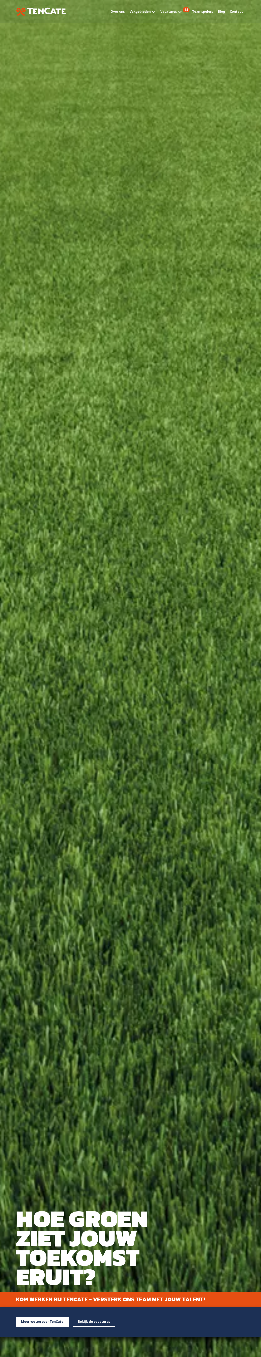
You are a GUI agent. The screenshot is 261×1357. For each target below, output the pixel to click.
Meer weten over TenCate (42, 1321)
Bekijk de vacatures (94, 1321)
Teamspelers (202, 11)
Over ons (117, 11)
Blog (221, 11)
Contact (236, 11)
